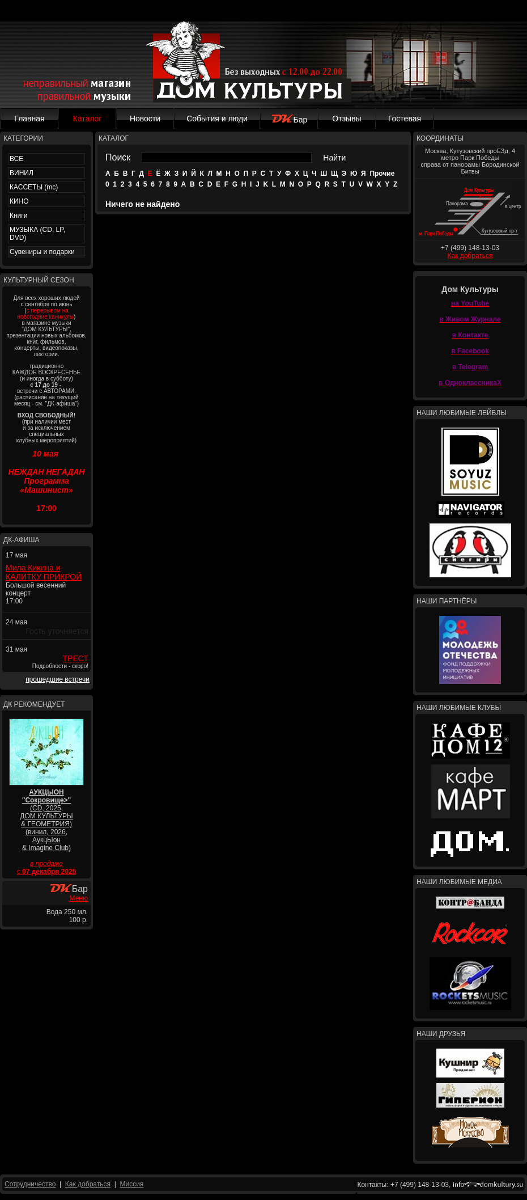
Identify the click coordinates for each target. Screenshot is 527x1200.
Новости (145, 118)
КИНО (19, 201)
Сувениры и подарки (42, 252)
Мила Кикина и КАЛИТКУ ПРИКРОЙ (44, 572)
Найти (334, 157)
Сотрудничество (30, 1184)
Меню (79, 898)
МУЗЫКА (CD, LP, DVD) (37, 234)
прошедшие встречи (58, 679)
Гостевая (404, 118)
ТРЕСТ (75, 658)
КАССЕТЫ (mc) (34, 187)
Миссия (131, 1184)
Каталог (87, 118)
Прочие (381, 174)
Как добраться (469, 256)
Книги (18, 215)
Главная (29, 118)
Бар (289, 119)
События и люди (217, 118)
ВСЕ (16, 159)
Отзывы (346, 118)
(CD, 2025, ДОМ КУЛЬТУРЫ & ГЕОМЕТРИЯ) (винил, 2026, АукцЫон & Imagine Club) (46, 820)
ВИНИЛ (21, 173)
